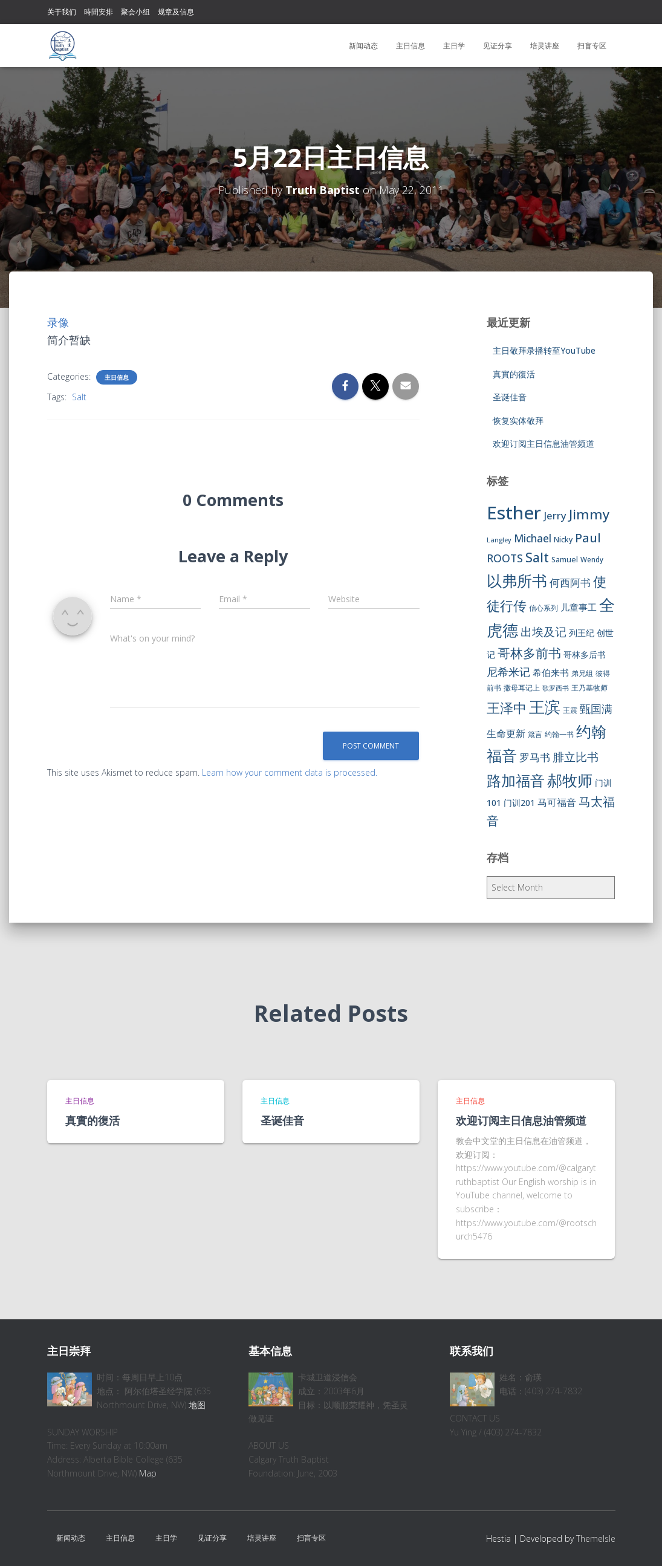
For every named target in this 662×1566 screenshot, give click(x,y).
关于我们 (61, 12)
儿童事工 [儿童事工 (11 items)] (578, 607)
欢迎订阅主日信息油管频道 (543, 443)
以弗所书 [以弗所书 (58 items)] (517, 580)
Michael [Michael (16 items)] (532, 538)
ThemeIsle (595, 1538)
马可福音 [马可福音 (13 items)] (556, 802)
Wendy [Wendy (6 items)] (591, 559)
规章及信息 (176, 12)
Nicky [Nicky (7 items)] (563, 539)
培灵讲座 (544, 46)
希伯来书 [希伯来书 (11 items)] (551, 672)
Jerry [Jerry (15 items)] (555, 515)
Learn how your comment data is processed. (289, 772)
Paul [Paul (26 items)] (588, 537)
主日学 (454, 46)
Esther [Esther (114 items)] (514, 513)
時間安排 (98, 12)
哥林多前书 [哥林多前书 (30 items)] (529, 653)
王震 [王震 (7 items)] (570, 710)
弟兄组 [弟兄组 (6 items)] (582, 673)
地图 (197, 1405)
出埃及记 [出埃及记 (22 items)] (543, 632)
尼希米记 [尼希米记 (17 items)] (508, 671)
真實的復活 (514, 374)
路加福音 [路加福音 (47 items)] (516, 780)
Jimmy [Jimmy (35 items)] (589, 514)
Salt (79, 397)
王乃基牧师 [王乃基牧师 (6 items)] (589, 687)
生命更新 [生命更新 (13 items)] (506, 733)
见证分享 (497, 46)
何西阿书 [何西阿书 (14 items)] (570, 583)
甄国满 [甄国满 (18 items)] (596, 708)
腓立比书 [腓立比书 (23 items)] (576, 757)
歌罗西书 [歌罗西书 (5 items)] (555, 688)
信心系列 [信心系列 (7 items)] (543, 608)
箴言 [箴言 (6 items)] (535, 734)
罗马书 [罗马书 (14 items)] (534, 757)
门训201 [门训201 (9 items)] (519, 802)
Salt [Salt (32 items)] (537, 557)
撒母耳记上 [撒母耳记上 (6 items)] (522, 687)
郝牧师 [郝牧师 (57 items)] (569, 780)
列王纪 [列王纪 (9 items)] (581, 632)
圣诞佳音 (510, 397)
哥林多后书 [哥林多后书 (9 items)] (584, 654)
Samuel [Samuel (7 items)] (564, 559)
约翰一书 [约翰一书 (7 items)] (559, 734)
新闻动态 (363, 46)
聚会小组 (135, 12)
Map (148, 1473)
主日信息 (410, 46)
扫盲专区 (591, 46)
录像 (58, 322)
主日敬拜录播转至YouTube (544, 350)
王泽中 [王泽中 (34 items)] (507, 707)
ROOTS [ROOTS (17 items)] (505, 558)
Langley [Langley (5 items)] (499, 540)
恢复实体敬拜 (518, 420)
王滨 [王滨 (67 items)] (544, 707)
